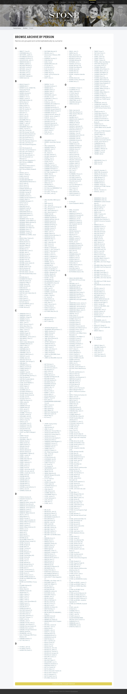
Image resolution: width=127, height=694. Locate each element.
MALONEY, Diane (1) (50, 525)
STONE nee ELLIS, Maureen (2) (77, 593)
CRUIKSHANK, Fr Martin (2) (26, 453)
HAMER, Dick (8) (48, 214)
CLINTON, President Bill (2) (26, 379)
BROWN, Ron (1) (23, 249)
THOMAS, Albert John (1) (101, 71)
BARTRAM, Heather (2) (25, 100)
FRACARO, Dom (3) (49, 121)
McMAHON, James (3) (50, 591)
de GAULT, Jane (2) (24, 646)
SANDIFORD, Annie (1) (75, 312)
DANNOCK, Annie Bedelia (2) (27, 506)
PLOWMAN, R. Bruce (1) (75, 174)
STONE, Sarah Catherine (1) (77, 481)
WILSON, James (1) (99, 288)
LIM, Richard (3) (48, 470)
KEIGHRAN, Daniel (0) (50, 383)
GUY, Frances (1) (48, 190)
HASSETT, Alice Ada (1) (51, 251)
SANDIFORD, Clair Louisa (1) (76, 296)
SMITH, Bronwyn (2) (74, 398)
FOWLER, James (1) (49, 118)
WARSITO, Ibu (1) (99, 224)
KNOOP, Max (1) (48, 415)
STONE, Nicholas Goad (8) (76, 451)
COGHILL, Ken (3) (24, 388)
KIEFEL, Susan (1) (49, 405)
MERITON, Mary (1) (49, 609)
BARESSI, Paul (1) (24, 91)
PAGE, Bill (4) (72, 115)
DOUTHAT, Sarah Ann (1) (26, 615)
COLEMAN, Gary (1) (24, 389)
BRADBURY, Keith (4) (25, 208)
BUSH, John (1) (23, 296)
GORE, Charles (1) (49, 163)
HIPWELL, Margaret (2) (50, 272)
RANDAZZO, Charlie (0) (75, 222)
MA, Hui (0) (47, 510)
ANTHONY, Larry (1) (24, 72)
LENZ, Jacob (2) (48, 454)
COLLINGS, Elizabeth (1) (26, 391)
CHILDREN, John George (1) (27, 361)
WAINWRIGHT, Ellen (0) (100, 198)
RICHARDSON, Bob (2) (75, 247)
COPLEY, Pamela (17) (25, 418)
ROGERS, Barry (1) (74, 259)
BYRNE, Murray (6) (24, 307)
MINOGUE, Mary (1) (49, 617)
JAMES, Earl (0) (48, 335)
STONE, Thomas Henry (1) (76, 473)
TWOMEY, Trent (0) (99, 152)
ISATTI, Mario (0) (49, 321)
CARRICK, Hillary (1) (24, 335)
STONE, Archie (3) (74, 499)
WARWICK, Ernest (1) (100, 226)
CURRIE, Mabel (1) (24, 460)
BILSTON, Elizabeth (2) (25, 148)
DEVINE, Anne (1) (24, 550)
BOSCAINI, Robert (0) (25, 190)
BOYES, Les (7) (23, 204)
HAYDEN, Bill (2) (48, 265)
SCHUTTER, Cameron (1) (76, 347)
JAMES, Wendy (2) (49, 333)
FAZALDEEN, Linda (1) (50, 95)
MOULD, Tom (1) (48, 644)
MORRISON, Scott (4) (50, 637)
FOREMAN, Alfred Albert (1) (52, 104)
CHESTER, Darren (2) (25, 359)
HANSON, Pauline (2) (50, 226)
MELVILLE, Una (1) (49, 605)
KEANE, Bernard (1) (49, 375)
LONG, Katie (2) (48, 489)
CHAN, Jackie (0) (24, 347)
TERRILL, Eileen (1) (99, 58)
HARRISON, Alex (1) (49, 238)
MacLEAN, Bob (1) (49, 518)
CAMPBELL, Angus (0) (25, 317)
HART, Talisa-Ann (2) (50, 242)
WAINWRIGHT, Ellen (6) (100, 200)
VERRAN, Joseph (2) (99, 184)
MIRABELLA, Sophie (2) (50, 619)
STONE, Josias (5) (74, 538)
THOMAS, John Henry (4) (101, 86)
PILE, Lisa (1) (72, 170)
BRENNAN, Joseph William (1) (27, 220)
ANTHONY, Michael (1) (25, 65)
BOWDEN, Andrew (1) (25, 196)
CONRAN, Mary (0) (24, 407)
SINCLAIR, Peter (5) (74, 382)
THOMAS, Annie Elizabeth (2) (102, 81)
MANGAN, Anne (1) (49, 538)
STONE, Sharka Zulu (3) (75, 543)
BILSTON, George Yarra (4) (26, 132)
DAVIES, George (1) (24, 518)
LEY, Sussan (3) (48, 466)
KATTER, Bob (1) (49, 364)
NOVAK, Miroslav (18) (75, 65)
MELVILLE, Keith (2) (49, 602)
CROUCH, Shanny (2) (25, 451)
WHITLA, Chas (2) (99, 253)
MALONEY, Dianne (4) (50, 527)
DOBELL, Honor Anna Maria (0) (27, 601)
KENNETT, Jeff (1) (49, 392)
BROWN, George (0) (24, 254)
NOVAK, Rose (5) (73, 72)
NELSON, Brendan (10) (75, 56)
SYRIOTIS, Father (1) (75, 626)
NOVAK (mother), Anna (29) (77, 79)
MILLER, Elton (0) (49, 610)
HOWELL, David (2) (49, 295)
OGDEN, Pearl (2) (73, 95)
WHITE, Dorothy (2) (99, 246)
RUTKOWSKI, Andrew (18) (76, 271)
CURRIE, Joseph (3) (24, 455)
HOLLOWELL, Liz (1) (49, 284)
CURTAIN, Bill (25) (24, 476)
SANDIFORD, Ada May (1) (76, 294)
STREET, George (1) (74, 612)
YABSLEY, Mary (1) (99, 345)
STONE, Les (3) (73, 428)
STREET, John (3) (74, 614)
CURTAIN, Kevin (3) (24, 485)
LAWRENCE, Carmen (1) (51, 445)
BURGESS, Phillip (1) (25, 282)
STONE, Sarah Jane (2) (75, 460)
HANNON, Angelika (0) (50, 217)
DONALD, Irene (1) (24, 603)
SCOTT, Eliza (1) (73, 349)
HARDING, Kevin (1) (49, 230)
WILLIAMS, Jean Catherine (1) (102, 276)
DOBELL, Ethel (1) (24, 596)
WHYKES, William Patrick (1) (101, 258)
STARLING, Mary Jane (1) (76, 411)
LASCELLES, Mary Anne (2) (51, 432)
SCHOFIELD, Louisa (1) (75, 338)
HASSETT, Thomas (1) (50, 258)
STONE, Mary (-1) (74, 492)
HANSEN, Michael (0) (50, 223)
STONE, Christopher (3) (75, 520)
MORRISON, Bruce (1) (50, 635)
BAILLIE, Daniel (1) (24, 84)
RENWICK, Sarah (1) (74, 240)
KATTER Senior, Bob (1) (50, 368)
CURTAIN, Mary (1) (24, 481)
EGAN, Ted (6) (48, 62)
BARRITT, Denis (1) (24, 98)
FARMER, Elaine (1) (49, 89)
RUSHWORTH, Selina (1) (75, 270)
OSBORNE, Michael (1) (75, 102)
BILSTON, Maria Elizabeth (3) (27, 134)
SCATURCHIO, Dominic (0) (76, 317)
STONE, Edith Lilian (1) (75, 556)
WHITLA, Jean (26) (99, 251)
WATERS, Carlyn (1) (99, 228)
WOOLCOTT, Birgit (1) (100, 325)
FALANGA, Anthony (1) (50, 86)
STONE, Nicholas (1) (74, 513)
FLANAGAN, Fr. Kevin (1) (51, 98)
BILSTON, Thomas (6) (25, 130)
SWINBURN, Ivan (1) (74, 623)
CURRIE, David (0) (24, 467)
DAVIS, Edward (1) (24, 536)
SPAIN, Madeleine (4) (75, 407)
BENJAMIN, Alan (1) (24, 119)
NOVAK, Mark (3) (73, 71)
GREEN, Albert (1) (49, 177)
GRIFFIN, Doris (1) (49, 179)
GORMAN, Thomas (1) (50, 165)
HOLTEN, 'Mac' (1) (49, 286)
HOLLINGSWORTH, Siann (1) (52, 281)
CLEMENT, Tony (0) (24, 372)
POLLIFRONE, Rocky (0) (75, 179)
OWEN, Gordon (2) (74, 104)
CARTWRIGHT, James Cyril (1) (27, 336)
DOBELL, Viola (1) (24, 599)
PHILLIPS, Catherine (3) (75, 160)
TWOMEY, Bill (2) (98, 154)
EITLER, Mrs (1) (48, 65)
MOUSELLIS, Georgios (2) (51, 653)
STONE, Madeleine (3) (75, 455)
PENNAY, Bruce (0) (74, 144)
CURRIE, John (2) (24, 457)
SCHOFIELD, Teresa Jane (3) (77, 326)
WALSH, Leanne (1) (99, 210)
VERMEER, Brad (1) (99, 183)
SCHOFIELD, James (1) (75, 331)
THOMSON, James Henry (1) (102, 106)
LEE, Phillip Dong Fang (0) (51, 452)
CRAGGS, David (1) (24, 441)
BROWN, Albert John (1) (26, 250)
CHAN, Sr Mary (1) (24, 345)
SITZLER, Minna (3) (74, 384)
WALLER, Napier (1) (99, 207)
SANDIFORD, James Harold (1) (77, 306)
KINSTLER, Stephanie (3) (51, 412)
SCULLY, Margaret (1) (75, 352)
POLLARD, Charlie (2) (75, 177)
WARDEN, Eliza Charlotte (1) (102, 219)
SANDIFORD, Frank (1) (75, 297)
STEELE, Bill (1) (73, 412)
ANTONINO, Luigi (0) (24, 74)
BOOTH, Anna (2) (24, 187)
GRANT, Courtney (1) (50, 175)
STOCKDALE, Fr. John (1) (76, 421)
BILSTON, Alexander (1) (26, 153)
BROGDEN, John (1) (24, 243)
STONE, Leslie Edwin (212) (76, 504)
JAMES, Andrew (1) (49, 331)
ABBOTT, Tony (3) (24, 51)
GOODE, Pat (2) (48, 161)
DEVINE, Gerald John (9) (26, 566)
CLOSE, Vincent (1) (24, 384)
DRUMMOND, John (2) (25, 633)
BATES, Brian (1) (24, 102)
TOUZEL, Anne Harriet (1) (101, 141)
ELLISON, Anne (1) (49, 67)
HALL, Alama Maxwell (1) (51, 210)
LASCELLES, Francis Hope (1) (52, 434)
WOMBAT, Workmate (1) (101, 300)
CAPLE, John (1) (23, 322)
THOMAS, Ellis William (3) (101, 72)
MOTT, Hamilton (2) (49, 640)
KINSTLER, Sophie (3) (50, 414)
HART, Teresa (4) (49, 246)
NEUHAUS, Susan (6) (75, 58)
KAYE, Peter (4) (48, 371)
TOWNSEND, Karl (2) (99, 143)
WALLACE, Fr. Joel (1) (100, 205)
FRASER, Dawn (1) (49, 128)
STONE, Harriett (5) (74, 483)
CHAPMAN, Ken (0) (24, 351)
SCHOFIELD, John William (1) (77, 336)
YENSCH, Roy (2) (98, 349)
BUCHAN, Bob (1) (24, 277)
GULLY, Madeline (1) (49, 186)
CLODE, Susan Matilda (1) (26, 382)
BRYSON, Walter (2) (24, 270)
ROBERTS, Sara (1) (74, 257)
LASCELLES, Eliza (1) (50, 436)
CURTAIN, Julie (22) (24, 478)
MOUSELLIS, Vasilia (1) (50, 655)
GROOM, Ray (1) (48, 184)
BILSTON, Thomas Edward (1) (27, 150)
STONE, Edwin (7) (74, 446)
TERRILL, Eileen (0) (99, 56)
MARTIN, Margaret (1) (50, 556)
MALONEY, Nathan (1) (50, 531)
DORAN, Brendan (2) (25, 608)
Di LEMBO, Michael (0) (25, 585)
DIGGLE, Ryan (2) (24, 589)
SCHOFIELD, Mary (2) (75, 324)
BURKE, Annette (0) (24, 286)
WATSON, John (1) (99, 230)
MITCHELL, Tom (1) (49, 626)
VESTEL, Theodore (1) (100, 190)
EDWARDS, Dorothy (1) (50, 58)
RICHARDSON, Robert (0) (76, 245)
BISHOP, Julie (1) (24, 173)
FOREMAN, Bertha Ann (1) (51, 107)
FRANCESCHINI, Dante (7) (51, 125)
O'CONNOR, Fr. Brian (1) (75, 88)
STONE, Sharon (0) (74, 572)
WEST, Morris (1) (98, 242)
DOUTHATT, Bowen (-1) (26, 617)
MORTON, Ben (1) (49, 639)
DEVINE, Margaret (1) (25, 552)
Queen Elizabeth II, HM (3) (76, 203)
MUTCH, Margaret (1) (50, 674)
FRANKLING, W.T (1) (49, 127)
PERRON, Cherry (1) (74, 149)
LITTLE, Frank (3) (49, 478)
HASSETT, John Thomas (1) (52, 249)
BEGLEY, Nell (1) (23, 118)
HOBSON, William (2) (50, 276)
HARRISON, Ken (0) (49, 237)
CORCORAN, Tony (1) (25, 423)
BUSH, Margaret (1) (24, 300)
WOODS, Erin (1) (98, 315)
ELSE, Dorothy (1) (49, 69)
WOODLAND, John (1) (100, 309)
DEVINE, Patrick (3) (24, 543)
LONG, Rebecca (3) (49, 491)
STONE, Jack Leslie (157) (76, 531)
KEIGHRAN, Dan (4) (49, 385)
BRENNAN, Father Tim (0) (26, 219)
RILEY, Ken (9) (73, 250)
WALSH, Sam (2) (98, 208)
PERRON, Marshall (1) (75, 147)
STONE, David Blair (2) (75, 464)
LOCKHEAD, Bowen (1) (50, 485)
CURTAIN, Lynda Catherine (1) (27, 487)
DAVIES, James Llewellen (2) (27, 520)
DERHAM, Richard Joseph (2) (27, 541)
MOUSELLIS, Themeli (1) (51, 651)
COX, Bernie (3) (23, 437)
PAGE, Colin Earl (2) (74, 110)
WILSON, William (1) (99, 292)
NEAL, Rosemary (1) (74, 55)
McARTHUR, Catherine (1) (51, 571)
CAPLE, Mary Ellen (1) (25, 326)
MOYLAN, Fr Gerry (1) (50, 656)
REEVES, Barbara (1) (75, 231)
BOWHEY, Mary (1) (24, 199)
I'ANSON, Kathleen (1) (50, 317)
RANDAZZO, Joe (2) (74, 218)
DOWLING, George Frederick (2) (28, 629)
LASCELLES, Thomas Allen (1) (52, 431)
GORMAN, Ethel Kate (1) (51, 168)
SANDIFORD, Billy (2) (74, 287)
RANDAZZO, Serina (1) (75, 213)
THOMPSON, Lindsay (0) (101, 104)
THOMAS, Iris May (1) (100, 94)
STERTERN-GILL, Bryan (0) (76, 416)
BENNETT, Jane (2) (24, 123)
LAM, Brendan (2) (49, 427)
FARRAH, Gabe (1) (49, 91)
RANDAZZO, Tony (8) (75, 217)
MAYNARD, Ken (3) (49, 568)
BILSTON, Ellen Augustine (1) (27, 160)
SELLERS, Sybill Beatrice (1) (76, 372)
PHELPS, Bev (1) (73, 152)
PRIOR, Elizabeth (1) (74, 193)
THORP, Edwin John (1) (100, 117)
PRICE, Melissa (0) (74, 191)
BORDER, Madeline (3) (25, 188)
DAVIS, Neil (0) (23, 534)
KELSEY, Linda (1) (49, 391)
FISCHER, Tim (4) (49, 96)
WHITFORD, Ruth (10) (100, 249)
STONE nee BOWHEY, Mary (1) (77, 584)
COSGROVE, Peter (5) (25, 425)
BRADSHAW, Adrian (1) (25, 211)
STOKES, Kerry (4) (74, 425)
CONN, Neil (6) (23, 404)
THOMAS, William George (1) (102, 88)
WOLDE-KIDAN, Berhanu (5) (101, 299)
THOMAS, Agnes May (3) (101, 78)
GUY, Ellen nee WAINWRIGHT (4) (53, 188)
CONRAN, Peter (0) (24, 405)
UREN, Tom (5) (98, 164)
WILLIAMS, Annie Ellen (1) (101, 274)
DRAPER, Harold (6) (24, 631)
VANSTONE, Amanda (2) (101, 172)
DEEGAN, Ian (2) (23, 537)
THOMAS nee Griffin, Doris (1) (102, 97)
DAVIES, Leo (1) (23, 529)
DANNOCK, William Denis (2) (27, 513)
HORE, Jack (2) (48, 288)
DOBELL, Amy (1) (24, 598)
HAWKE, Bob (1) (48, 260)
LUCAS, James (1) (49, 496)
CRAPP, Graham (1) (24, 444)
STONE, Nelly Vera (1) (75, 564)
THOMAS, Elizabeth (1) (100, 95)
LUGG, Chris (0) (48, 500)
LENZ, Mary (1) (48, 455)
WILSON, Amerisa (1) (100, 293)
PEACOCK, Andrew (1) (75, 129)
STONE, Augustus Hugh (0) (76, 563)
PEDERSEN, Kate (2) (74, 137)
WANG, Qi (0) (97, 212)
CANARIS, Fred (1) (24, 319)
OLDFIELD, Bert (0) (74, 96)
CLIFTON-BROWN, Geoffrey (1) (27, 375)
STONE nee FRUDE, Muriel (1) (77, 595)
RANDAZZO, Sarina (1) (75, 220)
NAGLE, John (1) (73, 51)
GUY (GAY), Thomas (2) (50, 191)
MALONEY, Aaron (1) (50, 533)
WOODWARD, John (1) (100, 320)
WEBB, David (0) (98, 238)
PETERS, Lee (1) (73, 151)
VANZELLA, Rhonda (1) (100, 174)
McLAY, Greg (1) (48, 586)
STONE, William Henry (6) (76, 458)
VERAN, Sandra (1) (99, 181)
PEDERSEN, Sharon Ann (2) (76, 135)
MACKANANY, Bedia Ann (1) (52, 517)
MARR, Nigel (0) (48, 548)
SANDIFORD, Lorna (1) (75, 290)
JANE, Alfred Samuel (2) (51, 338)
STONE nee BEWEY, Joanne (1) (77, 582)
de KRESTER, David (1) (25, 650)
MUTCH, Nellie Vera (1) (50, 676)
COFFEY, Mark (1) (24, 386)
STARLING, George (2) (75, 409)
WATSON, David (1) (99, 233)
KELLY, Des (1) (48, 389)
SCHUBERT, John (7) (75, 345)
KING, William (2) (48, 410)
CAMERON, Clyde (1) (25, 315)
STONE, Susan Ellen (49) (76, 541)
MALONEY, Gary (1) (49, 529)
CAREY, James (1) (24, 329)
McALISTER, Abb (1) (50, 570)
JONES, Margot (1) (49, 350)
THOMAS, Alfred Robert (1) (101, 69)
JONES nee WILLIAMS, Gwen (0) (53, 358)
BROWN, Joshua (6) (24, 261)
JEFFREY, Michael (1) (50, 342)
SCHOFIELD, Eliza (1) (74, 322)
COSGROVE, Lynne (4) (25, 427)
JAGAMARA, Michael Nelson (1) (53, 329)
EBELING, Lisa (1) (49, 53)
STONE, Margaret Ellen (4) (76, 494)
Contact (111, 2)
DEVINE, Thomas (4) (25, 548)
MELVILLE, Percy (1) (49, 603)
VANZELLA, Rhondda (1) (101, 175)
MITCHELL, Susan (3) (50, 625)
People (86, 2)
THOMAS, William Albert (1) (101, 92)
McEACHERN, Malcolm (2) (51, 575)
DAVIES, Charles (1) (24, 525)
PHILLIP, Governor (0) (75, 158)
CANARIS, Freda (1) (24, 320)
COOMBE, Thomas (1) (25, 412)
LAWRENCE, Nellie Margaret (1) (53, 441)
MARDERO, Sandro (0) (50, 543)
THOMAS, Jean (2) (99, 90)
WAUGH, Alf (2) (98, 237)
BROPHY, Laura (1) (24, 247)
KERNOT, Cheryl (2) (49, 398)
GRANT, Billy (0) (48, 174)
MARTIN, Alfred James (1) (51, 557)
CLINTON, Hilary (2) (24, 377)
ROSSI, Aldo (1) (73, 263)
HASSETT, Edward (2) (50, 247)
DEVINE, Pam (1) (24, 560)
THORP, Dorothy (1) (99, 111)
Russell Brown (74, 691)
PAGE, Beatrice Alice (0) (75, 114)
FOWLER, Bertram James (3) (52, 114)
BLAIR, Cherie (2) (24, 176)
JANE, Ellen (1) (48, 340)
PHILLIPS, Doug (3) (74, 161)
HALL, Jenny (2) (48, 205)
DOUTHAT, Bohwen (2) (25, 610)
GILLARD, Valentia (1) (50, 154)
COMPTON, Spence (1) (25, 400)
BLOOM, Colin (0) (24, 178)
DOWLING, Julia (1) (24, 621)
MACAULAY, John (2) (50, 511)
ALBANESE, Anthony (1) (26, 58)
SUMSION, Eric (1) (74, 621)
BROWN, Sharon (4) (24, 257)
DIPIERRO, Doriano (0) (25, 590)
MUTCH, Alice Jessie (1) (51, 672)
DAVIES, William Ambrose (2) (27, 527)
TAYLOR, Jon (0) (98, 55)
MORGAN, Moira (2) (49, 633)
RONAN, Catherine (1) (75, 261)
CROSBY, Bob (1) (24, 448)
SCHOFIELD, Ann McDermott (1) (78, 327)
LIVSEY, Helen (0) (49, 484)
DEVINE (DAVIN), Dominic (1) (27, 576)
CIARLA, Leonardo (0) (25, 366)
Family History (17, 28)
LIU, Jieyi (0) (47, 480)
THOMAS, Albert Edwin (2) (101, 79)
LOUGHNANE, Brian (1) (50, 494)
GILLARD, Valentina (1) (50, 156)
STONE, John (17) (74, 462)
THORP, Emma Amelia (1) (101, 118)
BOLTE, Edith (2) (23, 183)
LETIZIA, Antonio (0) (49, 457)
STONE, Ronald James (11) (76, 444)
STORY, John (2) (73, 607)
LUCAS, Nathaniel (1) (50, 498)
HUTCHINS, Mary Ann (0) (51, 311)
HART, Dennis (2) (49, 244)
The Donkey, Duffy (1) (100, 65)
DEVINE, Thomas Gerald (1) (26, 571)
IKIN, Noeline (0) (48, 319)
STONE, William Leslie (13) (76, 497)
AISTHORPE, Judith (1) (25, 55)
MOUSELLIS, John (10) (50, 648)
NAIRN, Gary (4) (73, 53)
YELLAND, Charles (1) (100, 347)
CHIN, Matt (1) (23, 363)
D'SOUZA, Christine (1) (25, 499)
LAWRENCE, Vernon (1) (50, 443)
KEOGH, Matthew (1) (50, 396)
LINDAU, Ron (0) (48, 471)
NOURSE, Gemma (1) (75, 63)
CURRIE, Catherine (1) (25, 462)
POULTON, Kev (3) (74, 186)
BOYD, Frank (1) (23, 203)
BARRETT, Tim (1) (24, 96)
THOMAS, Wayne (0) (99, 67)
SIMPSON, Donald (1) (75, 379)
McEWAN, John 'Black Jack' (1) (52, 580)
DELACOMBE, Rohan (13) (26, 539)
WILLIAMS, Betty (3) (99, 270)
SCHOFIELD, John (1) (75, 342)
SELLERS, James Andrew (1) (77, 366)
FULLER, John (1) (49, 134)
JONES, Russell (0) (49, 352)
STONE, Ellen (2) (73, 453)
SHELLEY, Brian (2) (74, 373)
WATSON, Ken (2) (99, 235)
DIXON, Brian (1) (23, 592)
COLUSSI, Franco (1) (25, 398)
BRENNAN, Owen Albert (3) (26, 227)
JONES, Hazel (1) (49, 347)
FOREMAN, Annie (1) (50, 105)
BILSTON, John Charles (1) (26, 151)
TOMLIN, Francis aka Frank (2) (102, 140)
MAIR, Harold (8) (48, 524)
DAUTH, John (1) (24, 514)
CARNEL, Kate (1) (24, 331)
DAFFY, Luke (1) (23, 500)
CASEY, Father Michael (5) (26, 342)
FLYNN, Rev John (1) (49, 102)
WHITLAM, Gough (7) (100, 256)
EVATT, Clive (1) (48, 78)
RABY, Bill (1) (72, 211)
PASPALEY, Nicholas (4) (75, 126)
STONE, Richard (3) (74, 474)
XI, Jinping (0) (98, 337)
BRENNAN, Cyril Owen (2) (26, 226)
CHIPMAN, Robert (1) (25, 365)
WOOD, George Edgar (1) (101, 302)
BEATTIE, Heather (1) (25, 109)
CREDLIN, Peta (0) (24, 446)
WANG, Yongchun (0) (100, 214)
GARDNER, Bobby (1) (50, 147)
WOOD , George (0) (99, 304)
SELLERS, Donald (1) (75, 365)
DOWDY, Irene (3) (24, 619)
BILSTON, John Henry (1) (26, 142)
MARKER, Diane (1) (49, 545)
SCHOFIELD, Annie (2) (75, 340)
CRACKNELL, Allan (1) (25, 439)
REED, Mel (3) (73, 229)
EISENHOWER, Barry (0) (50, 63)
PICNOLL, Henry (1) (74, 165)
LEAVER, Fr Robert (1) (50, 450)
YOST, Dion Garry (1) (99, 354)
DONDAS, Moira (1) (24, 605)
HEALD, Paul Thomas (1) (51, 267)
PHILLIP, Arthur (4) (74, 156)
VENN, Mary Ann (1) (99, 179)
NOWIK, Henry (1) (74, 81)
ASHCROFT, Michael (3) (25, 76)
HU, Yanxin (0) (48, 297)
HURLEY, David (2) (49, 309)
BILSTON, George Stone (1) (26, 135)
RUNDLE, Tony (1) (74, 266)
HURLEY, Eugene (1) (49, 307)
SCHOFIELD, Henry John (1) (76, 329)
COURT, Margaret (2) (25, 430)
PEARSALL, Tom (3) (74, 133)
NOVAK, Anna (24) (74, 69)
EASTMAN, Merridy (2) (50, 51)
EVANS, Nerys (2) (49, 72)
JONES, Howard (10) (50, 345)
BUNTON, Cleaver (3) (25, 280)
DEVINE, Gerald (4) (24, 553)
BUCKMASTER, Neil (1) (25, 279)
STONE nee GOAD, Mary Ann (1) (78, 596)
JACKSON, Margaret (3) (51, 327)
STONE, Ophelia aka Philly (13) (77, 519)
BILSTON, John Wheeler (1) (26, 155)
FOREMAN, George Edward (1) (52, 109)
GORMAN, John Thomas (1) (52, 170)
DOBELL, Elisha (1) (24, 594)
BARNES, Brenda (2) (25, 93)
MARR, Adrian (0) (49, 547)
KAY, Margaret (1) (49, 369)
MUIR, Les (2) (48, 658)
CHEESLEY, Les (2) (24, 356)
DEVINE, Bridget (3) (24, 545)
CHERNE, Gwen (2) (24, 358)
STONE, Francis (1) (74, 508)
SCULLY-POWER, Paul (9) (76, 356)
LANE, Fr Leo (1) (48, 429)
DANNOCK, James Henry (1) (27, 507)
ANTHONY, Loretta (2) (25, 67)
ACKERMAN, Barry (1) (25, 53)
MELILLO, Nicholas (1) (50, 600)
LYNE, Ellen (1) (48, 501)
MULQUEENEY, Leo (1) (50, 662)
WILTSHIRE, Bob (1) (99, 295)
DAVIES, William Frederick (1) (27, 522)
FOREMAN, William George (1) (52, 111)
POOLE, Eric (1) (73, 183)
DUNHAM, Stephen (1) (25, 638)
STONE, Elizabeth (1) (75, 561)
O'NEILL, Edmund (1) (74, 91)
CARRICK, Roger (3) (24, 333)
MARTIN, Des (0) (48, 564)
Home (56, 2)
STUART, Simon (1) (74, 616)
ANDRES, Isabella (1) (25, 63)
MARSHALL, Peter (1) (50, 550)
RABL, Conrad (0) (74, 210)
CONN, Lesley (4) (24, 402)
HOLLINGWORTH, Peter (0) (51, 283)
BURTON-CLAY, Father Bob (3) (27, 293)
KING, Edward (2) (49, 408)
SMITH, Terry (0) (73, 396)
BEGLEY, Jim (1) (23, 114)
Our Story (63, 2)
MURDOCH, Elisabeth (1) (51, 663)
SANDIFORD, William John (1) (77, 310)
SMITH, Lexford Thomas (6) (77, 388)
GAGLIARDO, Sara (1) (50, 140)
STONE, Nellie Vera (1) (75, 506)
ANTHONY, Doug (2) (24, 71)
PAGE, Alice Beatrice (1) (75, 112)
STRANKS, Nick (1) (74, 610)
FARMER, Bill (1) (48, 88)
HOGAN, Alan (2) (48, 279)
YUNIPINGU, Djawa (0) (100, 356)
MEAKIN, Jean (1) (49, 596)
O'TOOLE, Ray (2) (74, 93)
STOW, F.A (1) (73, 609)
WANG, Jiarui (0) (98, 216)
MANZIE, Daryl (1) (49, 541)
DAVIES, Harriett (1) (24, 523)
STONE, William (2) (74, 476)
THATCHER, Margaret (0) (101, 63)
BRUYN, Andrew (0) (24, 268)
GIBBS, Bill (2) (48, 151)
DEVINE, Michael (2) (24, 562)
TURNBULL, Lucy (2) (99, 150)
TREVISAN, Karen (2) (100, 145)
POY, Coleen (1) (73, 188)
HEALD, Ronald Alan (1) (50, 269)
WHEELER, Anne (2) (99, 244)
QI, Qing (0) (72, 201)
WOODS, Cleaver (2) (99, 311)
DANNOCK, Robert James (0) (27, 502)
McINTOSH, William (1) (50, 584)
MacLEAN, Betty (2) (49, 520)
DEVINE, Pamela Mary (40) (26, 555)
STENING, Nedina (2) (74, 414)
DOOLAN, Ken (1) (24, 606)
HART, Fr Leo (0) (48, 240)
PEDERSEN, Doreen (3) (75, 140)
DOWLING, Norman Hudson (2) (27, 626)
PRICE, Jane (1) (73, 190)
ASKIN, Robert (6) (24, 78)
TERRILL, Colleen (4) (99, 60)
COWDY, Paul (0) (24, 435)
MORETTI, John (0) (49, 632)
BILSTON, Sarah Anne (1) (26, 137)
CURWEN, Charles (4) (25, 490)
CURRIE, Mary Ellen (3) (25, 458)
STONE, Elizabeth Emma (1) (77, 457)
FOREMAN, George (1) (50, 112)
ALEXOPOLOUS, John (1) (26, 60)
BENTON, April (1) (24, 125)
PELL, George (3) (73, 142)
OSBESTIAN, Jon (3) (74, 100)
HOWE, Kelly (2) (48, 293)
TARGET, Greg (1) (99, 51)
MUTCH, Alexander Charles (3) (52, 671)
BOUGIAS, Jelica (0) (24, 194)
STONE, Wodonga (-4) (75, 471)
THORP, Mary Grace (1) (100, 113)
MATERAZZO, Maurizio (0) (51, 566)
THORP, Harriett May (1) (100, 125)
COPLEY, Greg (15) (24, 420)
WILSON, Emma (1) (99, 290)
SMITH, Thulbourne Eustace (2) (78, 395)
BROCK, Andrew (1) (24, 242)
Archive (92, 2)
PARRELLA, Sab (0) (74, 122)
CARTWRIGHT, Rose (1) (25, 338)
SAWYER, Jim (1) (74, 313)
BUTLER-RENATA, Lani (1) (26, 303)
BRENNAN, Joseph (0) (25, 233)
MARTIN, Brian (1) (49, 561)
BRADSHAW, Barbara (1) (26, 215)
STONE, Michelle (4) (74, 566)
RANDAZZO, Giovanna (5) (76, 215)
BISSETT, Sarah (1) (24, 174)
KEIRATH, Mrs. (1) (49, 387)
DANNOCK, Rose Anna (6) (26, 504)
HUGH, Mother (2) (49, 299)
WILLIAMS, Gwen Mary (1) (101, 272)
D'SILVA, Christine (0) (25, 497)
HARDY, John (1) (49, 231)
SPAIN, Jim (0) (73, 405)
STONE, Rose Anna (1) (75, 547)
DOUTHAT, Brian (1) (24, 613)
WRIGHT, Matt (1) (99, 330)
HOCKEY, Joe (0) (48, 277)
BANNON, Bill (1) (23, 86)
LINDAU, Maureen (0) (50, 473)
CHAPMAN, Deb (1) (24, 349)
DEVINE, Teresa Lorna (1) (26, 575)
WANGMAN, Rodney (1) (100, 217)
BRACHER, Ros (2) (24, 206)
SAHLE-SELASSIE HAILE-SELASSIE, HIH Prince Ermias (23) (77, 280)
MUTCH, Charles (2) (49, 667)
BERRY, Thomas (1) (24, 128)
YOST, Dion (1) (98, 352)
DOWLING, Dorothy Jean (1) (27, 622)
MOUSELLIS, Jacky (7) (50, 649)
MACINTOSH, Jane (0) (50, 515)
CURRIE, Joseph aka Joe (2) (27, 473)
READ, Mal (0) (73, 227)
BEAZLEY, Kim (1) (24, 111)
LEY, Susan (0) (48, 464)
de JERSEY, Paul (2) (24, 648)
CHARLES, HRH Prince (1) (26, 354)
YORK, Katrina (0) (99, 350)
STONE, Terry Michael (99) (76, 540)
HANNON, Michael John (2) (51, 219)
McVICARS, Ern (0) (49, 593)
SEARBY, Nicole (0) (74, 359)
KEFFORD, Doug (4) (49, 378)
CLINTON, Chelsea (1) (25, 381)
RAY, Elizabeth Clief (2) (75, 224)
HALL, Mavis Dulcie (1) (50, 212)
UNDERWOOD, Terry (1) (100, 160)
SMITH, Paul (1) (73, 400)
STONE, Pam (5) (73, 427)
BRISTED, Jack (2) (24, 240)
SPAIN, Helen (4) (73, 404)
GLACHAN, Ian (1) (49, 160)
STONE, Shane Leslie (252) (76, 526)
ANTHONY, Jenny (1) (25, 69)
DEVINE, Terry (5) (24, 559)
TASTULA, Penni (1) (99, 53)
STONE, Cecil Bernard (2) (76, 554)
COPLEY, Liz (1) (23, 421)
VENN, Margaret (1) (99, 177)
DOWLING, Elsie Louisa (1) (26, 628)
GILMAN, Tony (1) (49, 158)
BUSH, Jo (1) (22, 295)
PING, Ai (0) (72, 172)
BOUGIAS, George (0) (25, 192)
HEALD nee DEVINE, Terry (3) (52, 270)
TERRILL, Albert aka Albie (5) (102, 62)
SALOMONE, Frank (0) (75, 285)
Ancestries (72, 2)
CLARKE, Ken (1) (23, 370)
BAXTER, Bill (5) (23, 104)
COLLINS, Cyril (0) (24, 397)
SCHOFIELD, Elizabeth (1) (76, 343)
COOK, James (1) (24, 409)
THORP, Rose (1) (98, 124)
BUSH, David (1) (23, 298)
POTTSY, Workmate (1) (75, 184)
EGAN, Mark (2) (48, 60)
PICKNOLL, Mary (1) (74, 163)
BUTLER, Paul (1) (24, 302)
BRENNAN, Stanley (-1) (25, 231)
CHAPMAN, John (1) (25, 352)
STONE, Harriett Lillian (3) (76, 434)
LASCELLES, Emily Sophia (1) (52, 438)
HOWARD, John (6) (49, 290)
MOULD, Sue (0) (48, 646)
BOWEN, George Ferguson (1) (27, 197)
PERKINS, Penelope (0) (75, 145)
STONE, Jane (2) (73, 465)
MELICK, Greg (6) (49, 598)
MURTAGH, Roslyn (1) (50, 665)
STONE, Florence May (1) (76, 501)
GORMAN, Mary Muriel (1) (51, 167)
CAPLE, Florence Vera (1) (26, 324)
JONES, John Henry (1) (50, 349)
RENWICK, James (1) (75, 238)
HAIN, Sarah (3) (48, 203)
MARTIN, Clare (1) (49, 559)
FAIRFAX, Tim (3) (49, 84)
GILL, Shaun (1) (48, 152)
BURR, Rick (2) (23, 287)
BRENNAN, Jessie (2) (25, 224)
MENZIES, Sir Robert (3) (50, 607)
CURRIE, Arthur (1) (24, 466)
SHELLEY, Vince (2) (74, 375)
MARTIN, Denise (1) (49, 554)
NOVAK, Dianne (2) (74, 78)
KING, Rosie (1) (48, 406)
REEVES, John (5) (74, 233)
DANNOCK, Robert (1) (25, 511)
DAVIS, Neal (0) (23, 530)
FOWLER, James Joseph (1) (52, 116)
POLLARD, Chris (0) (74, 175)
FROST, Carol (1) (48, 130)
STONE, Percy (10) (74, 432)
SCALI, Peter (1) (73, 315)
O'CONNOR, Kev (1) (74, 89)
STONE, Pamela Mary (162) (76, 442)
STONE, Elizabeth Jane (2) (76, 545)
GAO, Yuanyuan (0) (49, 145)
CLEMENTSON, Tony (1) (26, 374)
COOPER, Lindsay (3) (25, 414)
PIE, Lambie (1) (73, 168)
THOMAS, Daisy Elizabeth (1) (102, 83)
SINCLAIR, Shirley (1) (75, 381)
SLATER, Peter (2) (74, 386)
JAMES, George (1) (49, 336)
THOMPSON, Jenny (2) (100, 102)
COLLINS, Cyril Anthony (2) (26, 395)
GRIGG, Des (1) (48, 183)
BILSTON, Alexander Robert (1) (28, 141)
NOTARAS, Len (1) (74, 62)
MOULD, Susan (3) (49, 642)
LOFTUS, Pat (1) (48, 487)
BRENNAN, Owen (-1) (25, 229)
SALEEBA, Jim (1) (74, 283)
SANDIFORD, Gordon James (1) (77, 303)
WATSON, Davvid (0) (99, 231)
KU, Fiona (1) (47, 417)
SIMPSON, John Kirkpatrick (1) (77, 377)
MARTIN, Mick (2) (49, 563)
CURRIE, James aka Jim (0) (27, 469)
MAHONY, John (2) (49, 522)
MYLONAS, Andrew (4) (50, 678)
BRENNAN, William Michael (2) (27, 222)
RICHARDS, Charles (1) (75, 243)
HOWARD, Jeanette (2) (50, 292)
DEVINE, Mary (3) (24, 546)
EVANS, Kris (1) (48, 71)
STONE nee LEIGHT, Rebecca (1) (78, 598)
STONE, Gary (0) (73, 529)
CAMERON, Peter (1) (25, 313)
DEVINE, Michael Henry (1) (26, 564)
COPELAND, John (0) (25, 416)
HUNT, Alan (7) (48, 302)
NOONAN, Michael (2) (75, 60)
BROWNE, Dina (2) (24, 265)
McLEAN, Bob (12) (49, 587)
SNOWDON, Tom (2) (74, 402)
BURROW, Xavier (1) (24, 289)
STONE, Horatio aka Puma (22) (77, 435)
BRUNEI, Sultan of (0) (25, 266)
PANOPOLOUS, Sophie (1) (76, 119)
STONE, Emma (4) (74, 552)
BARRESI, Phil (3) (24, 95)
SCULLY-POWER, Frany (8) (76, 358)
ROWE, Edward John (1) (75, 264)
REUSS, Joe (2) (73, 241)
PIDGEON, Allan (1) (74, 167)
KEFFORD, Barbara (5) (50, 380)
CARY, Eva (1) (23, 340)
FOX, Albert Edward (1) (50, 119)
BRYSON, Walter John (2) (26, 272)
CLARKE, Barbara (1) (25, 368)
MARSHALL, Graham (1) (51, 552)
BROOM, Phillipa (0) (24, 245)
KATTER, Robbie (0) (49, 366)
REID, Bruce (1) (73, 234)
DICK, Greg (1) (23, 587)
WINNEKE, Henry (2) (99, 297)
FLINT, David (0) (48, 100)
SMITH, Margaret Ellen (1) (76, 389)
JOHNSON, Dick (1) (49, 343)
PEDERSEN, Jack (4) (74, 138)
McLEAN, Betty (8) (49, 589)
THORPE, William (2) (99, 134)
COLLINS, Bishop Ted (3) (26, 393)
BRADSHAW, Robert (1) (25, 213)
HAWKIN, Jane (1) (49, 261)
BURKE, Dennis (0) (24, 284)
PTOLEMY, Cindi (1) (74, 195)
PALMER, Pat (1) (73, 117)
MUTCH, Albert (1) (49, 669)
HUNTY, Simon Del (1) (50, 304)
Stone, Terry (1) (73, 430)
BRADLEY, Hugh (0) (24, 210)
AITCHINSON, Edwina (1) (26, 56)
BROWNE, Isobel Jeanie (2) (26, 263)
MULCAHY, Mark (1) (49, 660)
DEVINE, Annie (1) (24, 573)
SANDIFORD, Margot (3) (75, 289)
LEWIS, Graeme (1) (49, 462)
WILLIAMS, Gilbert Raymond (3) (102, 265)
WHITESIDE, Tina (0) (99, 247)
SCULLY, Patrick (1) (74, 354)
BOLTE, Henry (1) (24, 185)
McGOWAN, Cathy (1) (50, 582)
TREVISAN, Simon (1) (100, 147)
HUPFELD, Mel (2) (49, 306)
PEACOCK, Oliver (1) (74, 131)
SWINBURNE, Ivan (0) (75, 625)
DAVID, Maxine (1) (24, 516)
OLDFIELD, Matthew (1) (75, 98)
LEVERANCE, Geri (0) (50, 459)
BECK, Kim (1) (23, 112)
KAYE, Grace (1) (48, 373)
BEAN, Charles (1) (24, 105)
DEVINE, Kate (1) (23, 568)
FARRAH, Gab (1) (49, 93)
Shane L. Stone (102, 2)
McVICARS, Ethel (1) (50, 594)
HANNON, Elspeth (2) (50, 221)
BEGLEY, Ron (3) (23, 116)
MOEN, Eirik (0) (48, 628)
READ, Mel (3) (73, 225)
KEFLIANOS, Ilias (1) (49, 382)
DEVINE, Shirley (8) (24, 557)
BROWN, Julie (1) (24, 252)
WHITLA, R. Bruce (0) (99, 254)
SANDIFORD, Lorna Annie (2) (77, 308)
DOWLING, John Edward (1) (26, 624)
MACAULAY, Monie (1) (50, 513)
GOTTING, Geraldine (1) (50, 172)
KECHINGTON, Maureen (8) (51, 376)
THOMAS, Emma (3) (99, 85)
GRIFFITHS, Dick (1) (49, 181)
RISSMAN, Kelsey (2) (75, 254)
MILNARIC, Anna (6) (49, 616)
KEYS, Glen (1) (48, 399)
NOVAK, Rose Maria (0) (75, 67)
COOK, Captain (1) (24, 411)
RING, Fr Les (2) (73, 252)
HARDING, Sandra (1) (50, 228)
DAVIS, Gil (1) (23, 532)
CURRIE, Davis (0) (24, 474)
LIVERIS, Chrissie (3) (49, 482)
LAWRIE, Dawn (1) (49, 448)
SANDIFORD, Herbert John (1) (77, 304)
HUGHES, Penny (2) (49, 300)
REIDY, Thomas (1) (74, 236)
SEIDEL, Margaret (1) (75, 361)
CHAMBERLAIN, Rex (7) (25, 343)
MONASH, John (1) (49, 630)
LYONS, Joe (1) (48, 503)
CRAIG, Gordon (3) (24, 443)
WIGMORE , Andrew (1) (100, 260)
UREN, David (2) (98, 162)
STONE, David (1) (74, 527)
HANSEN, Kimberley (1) (50, 224)
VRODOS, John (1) (99, 191)
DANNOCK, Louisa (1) (25, 509)
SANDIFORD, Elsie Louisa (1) (77, 292)
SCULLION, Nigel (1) (74, 350)
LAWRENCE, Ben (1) (49, 447)
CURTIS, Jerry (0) (24, 489)
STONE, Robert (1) (74, 536)
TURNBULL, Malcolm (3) (100, 148)
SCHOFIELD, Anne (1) (75, 320)
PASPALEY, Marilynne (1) (76, 128)
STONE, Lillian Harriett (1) (76, 485)
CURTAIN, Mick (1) (24, 480)
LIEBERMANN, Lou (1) (50, 468)
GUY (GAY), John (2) (49, 193)
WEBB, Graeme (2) (99, 240)
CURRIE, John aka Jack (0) (26, 471)
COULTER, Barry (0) (24, 428)
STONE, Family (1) (74, 487)
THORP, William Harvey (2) (101, 115)
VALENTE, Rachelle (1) (100, 170)
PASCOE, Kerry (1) (74, 124)
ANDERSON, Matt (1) (25, 62)
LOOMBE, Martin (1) (49, 493)
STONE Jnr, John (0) (74, 577)
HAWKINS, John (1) (49, 263)
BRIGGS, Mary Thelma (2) (26, 238)
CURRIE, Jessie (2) (24, 464)
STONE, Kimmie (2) (74, 522)
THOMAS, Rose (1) (99, 76)
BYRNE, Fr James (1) (25, 305)
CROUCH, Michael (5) (25, 450)
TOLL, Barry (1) (98, 136)
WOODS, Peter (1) (99, 313)
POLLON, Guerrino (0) (75, 181)
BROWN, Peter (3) (24, 259)
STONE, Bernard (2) (74, 524)
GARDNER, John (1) (49, 149)
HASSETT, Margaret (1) (50, 256)
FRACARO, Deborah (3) (50, 123)
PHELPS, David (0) (74, 154)
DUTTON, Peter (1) (24, 640)
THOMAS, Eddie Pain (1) (101, 74)
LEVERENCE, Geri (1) (50, 461)
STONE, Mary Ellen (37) (75, 503)
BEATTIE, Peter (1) (24, 107)
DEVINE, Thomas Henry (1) (26, 569)
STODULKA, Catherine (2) (76, 423)
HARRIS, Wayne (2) (49, 233)
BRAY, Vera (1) (23, 217)
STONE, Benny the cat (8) (76, 441)
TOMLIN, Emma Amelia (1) (101, 138)
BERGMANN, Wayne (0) (25, 127)
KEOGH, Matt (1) (48, 394)
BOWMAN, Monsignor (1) (26, 201)
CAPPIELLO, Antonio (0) (26, 328)
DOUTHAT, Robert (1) (25, 612)
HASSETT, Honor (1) (50, 254)
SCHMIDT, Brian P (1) (75, 319)
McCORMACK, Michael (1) (51, 573)
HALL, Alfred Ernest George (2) (52, 207)
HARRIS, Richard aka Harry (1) (52, 235)
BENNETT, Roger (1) (25, 121)
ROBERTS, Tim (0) (74, 256)
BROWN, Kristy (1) (24, 256)
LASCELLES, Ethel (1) (50, 439)
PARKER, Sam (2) (74, 121)
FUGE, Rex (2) (48, 132)
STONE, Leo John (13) (75, 496)
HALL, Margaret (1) (49, 208)
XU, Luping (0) (98, 339)
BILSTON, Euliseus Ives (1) (26, 139)
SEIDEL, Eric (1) (73, 363)
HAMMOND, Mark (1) (50, 216)
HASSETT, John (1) (49, 253)
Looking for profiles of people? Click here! (63, 684)
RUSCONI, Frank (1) (74, 268)
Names (79, 2)
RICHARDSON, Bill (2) (75, 248)
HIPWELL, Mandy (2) (49, 274)
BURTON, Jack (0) (24, 291)
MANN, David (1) (48, 540)
